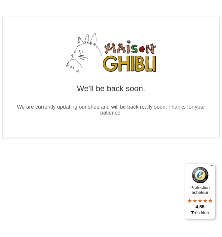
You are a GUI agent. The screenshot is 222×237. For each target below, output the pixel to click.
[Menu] (211, 167)
